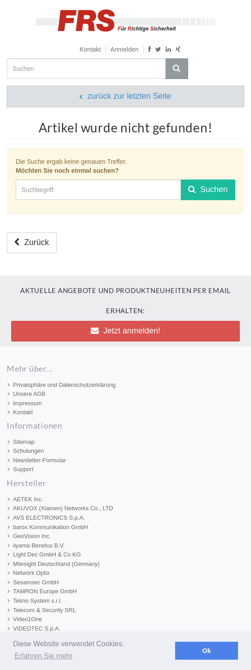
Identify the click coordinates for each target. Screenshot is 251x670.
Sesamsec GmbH (33, 582)
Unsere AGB (26, 393)
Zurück (31, 242)
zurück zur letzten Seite (125, 96)
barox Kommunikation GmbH (48, 527)
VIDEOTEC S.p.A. (34, 628)
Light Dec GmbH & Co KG (44, 554)
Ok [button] (207, 650)
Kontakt (90, 49)
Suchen (208, 189)
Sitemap (21, 441)
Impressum (25, 403)
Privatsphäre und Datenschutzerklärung (61, 384)
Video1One (25, 619)
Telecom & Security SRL (42, 610)
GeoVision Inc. (29, 536)
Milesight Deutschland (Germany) (54, 564)
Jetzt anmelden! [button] (125, 330)
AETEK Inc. (25, 499)
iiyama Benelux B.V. (36, 545)
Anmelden (124, 49)
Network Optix (29, 572)
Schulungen (26, 450)
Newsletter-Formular (37, 460)
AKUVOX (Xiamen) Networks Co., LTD (60, 508)
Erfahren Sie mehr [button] (43, 656)
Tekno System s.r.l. (35, 600)
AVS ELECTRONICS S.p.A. (46, 517)
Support (21, 469)
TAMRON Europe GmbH (42, 591)
